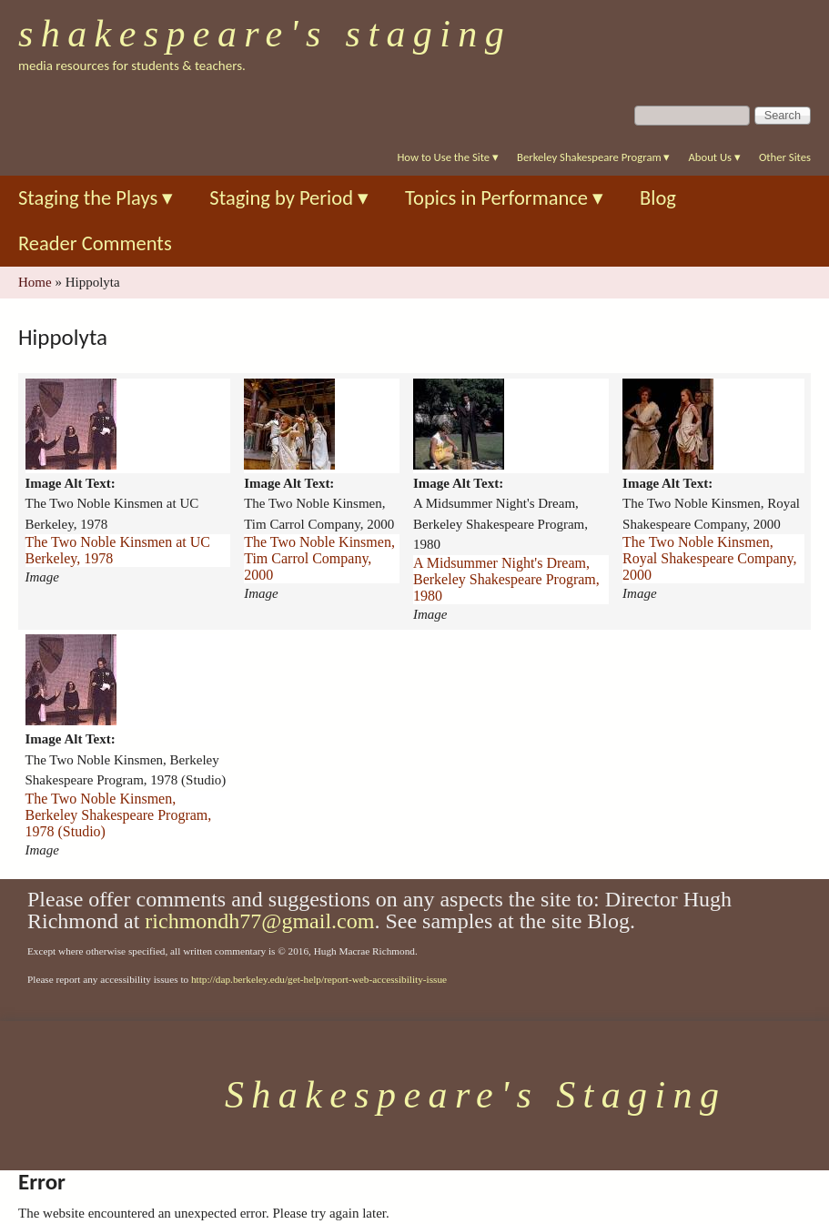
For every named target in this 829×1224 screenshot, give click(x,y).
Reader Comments (95, 243)
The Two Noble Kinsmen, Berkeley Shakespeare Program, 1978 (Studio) (118, 815)
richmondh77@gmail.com (259, 921)
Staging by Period (289, 198)
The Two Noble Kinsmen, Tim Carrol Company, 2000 (319, 558)
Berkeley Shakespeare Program (593, 157)
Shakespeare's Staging (264, 34)
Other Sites (785, 157)
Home (35, 282)
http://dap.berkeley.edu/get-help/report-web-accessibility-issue (319, 979)
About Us (714, 157)
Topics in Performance (504, 198)
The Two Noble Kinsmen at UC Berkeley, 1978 (117, 550)
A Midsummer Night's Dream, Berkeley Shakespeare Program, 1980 (506, 579)
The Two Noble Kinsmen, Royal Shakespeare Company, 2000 (709, 558)
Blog (658, 198)
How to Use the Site (448, 157)
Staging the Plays (95, 198)
